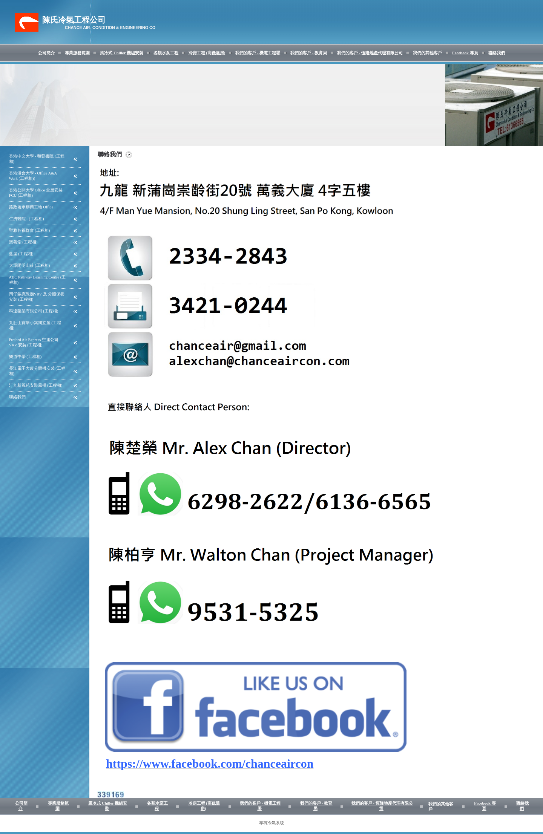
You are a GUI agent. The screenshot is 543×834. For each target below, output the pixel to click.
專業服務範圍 (77, 53)
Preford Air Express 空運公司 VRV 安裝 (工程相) (33, 342)
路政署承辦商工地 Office (31, 207)
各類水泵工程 (165, 53)
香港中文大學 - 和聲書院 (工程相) (36, 159)
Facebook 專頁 (465, 53)
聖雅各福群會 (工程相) (29, 230)
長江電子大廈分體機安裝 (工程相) (37, 371)
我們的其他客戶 (427, 53)
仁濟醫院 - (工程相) (26, 219)
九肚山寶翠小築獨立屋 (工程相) (35, 325)
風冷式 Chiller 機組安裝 (121, 53)
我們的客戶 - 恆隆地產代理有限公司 (370, 53)
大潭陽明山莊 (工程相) (29, 265)
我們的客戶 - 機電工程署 (257, 53)
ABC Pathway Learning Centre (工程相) (37, 280)
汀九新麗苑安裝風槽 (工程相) (36, 385)
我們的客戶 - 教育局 (308, 53)
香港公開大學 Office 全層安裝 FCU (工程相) (36, 192)
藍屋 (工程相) (21, 254)
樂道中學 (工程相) (25, 357)
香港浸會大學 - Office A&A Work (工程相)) (33, 176)
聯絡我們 (496, 53)
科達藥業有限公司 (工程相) (33, 311)
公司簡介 (46, 53)
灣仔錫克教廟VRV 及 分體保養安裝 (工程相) (37, 296)
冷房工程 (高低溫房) (207, 53)
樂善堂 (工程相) (23, 242)
